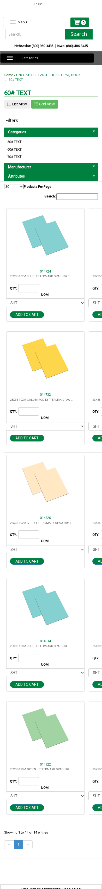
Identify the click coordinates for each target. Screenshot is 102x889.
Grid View (44, 103)
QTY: (13, 288)
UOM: (45, 295)
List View (17, 103)
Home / (10, 74)
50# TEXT (14, 142)
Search (78, 33)
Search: (71, 196)
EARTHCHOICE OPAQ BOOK (59, 74)
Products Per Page (27, 186)
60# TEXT (16, 79)
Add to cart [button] (27, 315)
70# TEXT (14, 157)
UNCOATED (25, 74)
